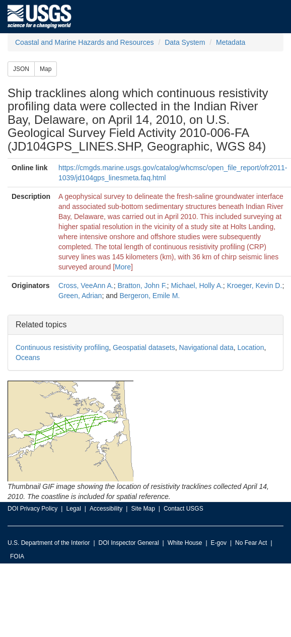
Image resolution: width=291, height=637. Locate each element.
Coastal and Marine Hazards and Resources (84, 42)
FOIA (17, 556)
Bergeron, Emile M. (149, 296)
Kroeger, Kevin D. (254, 285)
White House (185, 542)
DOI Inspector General (129, 542)
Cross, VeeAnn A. (86, 285)
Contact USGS (183, 508)
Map (45, 69)
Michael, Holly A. (197, 285)
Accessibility (106, 508)
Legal (73, 508)
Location (250, 347)
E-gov (219, 542)
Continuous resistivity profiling (62, 347)
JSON (21, 69)
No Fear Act (251, 542)
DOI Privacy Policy (32, 508)
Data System (185, 42)
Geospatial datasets (144, 347)
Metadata (230, 42)
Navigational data (206, 347)
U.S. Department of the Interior (49, 542)
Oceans (28, 357)
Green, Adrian (80, 296)
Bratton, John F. (142, 285)
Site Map (143, 508)
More (123, 267)
